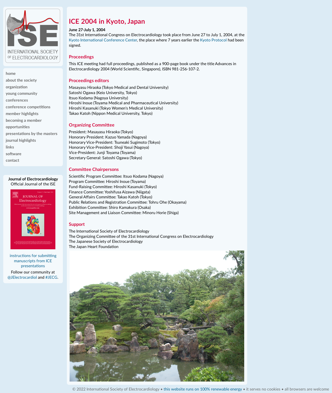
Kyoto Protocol (213, 40)
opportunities (18, 127)
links (10, 147)
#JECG (51, 277)
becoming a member (24, 121)
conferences (17, 100)
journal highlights (21, 140)
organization (16, 87)
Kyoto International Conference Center (103, 40)
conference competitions (28, 107)
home (11, 74)
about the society (21, 80)
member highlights (22, 114)
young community (21, 94)
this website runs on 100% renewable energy (203, 389)
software (13, 154)
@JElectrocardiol (22, 277)
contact (12, 160)
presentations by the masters (31, 134)
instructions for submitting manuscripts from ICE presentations (33, 261)
